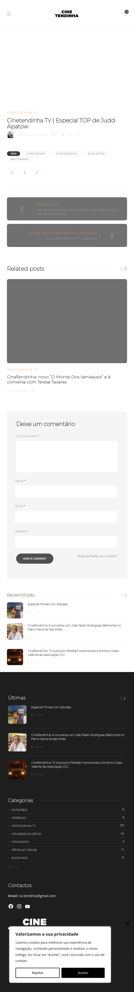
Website (21, 531)
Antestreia (68, 810)
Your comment (27, 436)
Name (20, 481)
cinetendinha (24, 134)
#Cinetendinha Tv (66, 153)
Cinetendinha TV (22, 112)
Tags (13, 153)
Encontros (68, 858)
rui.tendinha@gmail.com (37, 896)
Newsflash (47, 204)
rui (8, 391)
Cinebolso (68, 817)
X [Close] (127, 923)
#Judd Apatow (96, 153)
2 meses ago (19, 391)
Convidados (68, 841)
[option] (67, 335)
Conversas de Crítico (68, 834)
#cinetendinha (36, 153)
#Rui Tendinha (19, 159)
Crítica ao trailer (68, 850)
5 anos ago (40, 134)
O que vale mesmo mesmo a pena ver (63, 233)
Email (20, 506)
